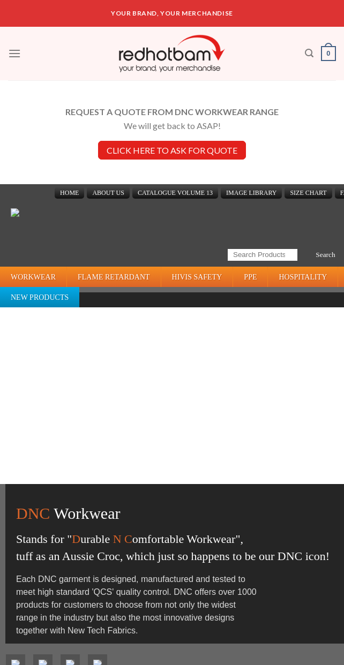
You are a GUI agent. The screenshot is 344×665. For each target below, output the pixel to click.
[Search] (309, 53)
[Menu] (14, 53)
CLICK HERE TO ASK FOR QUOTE (172, 150)
